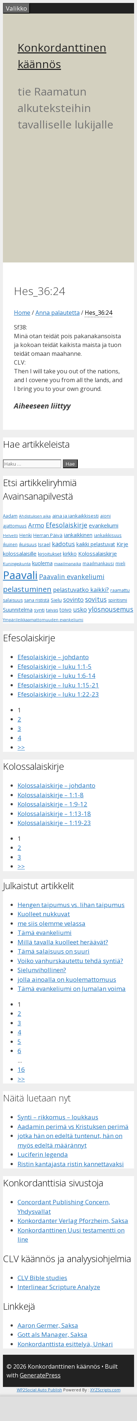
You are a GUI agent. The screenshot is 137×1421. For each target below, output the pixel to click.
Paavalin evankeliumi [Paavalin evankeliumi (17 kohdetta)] (71, 576)
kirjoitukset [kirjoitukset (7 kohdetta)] (49, 554)
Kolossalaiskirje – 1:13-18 (54, 813)
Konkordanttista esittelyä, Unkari (65, 1344)
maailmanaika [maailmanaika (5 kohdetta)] (67, 563)
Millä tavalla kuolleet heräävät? (63, 942)
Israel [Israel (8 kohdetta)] (44, 544)
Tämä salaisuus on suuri (54, 951)
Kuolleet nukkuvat (44, 914)
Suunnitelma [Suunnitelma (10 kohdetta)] (18, 609)
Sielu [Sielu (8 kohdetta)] (56, 600)
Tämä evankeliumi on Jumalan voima (72, 988)
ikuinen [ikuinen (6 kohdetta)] (10, 544)
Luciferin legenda (43, 1154)
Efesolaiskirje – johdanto (53, 657)
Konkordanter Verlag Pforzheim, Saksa (73, 1220)
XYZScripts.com (105, 1389)
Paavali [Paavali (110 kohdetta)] (20, 575)
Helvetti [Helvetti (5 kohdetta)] (10, 535)
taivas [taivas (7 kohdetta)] (52, 610)
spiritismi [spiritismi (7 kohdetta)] (117, 600)
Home (22, 313)
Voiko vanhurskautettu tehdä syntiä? (70, 960)
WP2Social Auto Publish (39, 1389)
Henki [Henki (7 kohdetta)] (25, 535)
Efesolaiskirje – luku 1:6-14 (56, 675)
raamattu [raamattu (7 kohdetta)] (120, 590)
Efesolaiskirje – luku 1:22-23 (58, 694)
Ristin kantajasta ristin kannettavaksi (71, 1164)
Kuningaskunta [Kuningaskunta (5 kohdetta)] (17, 563)
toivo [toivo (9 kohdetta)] (66, 609)
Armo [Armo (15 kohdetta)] (36, 525)
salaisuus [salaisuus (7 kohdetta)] (13, 600)
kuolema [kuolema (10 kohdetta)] (42, 563)
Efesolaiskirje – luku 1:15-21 (58, 685)
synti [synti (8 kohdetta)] (39, 610)
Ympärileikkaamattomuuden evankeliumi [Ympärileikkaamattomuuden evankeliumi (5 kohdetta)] (43, 619)
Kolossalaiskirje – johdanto (56, 785)
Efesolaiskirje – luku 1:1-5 (55, 666)
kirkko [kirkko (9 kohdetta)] (70, 553)
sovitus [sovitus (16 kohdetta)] (96, 599)
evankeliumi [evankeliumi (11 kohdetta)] (103, 525)
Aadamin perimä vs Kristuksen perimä (73, 1126)
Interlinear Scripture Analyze (59, 1287)
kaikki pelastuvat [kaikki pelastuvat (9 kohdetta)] (95, 544)
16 (21, 1069)
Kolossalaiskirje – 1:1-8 (51, 795)
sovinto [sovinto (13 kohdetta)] (73, 600)
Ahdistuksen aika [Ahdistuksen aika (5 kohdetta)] (35, 516)
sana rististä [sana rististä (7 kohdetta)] (36, 600)
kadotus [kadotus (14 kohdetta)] (63, 544)
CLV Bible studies (42, 1277)
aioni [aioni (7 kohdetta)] (105, 516)
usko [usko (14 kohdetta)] (80, 609)
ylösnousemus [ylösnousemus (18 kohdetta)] (110, 609)
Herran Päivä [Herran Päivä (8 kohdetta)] (47, 535)
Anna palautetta (57, 313)
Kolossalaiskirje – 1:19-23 (54, 822)
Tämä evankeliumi (45, 932)
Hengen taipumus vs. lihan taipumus (71, 904)
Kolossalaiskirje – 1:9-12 (52, 804)
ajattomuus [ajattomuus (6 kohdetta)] (15, 526)
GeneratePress (40, 1375)
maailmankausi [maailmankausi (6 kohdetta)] (98, 563)
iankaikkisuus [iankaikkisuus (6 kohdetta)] (108, 535)
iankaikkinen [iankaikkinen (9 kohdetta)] (78, 535)
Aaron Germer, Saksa (48, 1325)
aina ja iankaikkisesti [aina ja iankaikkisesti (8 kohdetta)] (75, 515)
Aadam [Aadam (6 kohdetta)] (10, 516)
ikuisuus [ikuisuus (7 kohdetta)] (28, 544)
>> (21, 747)
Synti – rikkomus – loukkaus (58, 1117)
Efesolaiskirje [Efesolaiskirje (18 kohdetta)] (66, 525)
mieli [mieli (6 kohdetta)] (120, 563)
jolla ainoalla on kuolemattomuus (67, 979)
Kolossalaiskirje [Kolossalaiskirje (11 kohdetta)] (97, 553)
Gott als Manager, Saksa (52, 1334)
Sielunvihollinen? (42, 970)
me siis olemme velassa (51, 923)
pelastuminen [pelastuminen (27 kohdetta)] (27, 589)
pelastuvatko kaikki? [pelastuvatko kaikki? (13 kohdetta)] (81, 590)
